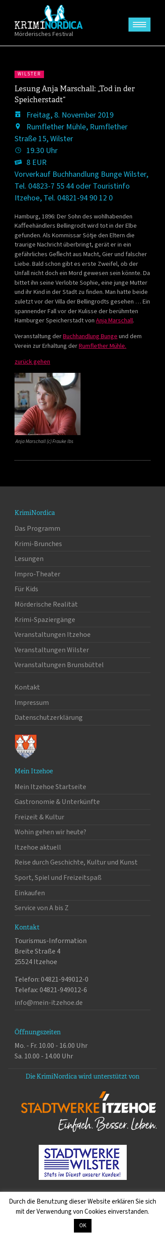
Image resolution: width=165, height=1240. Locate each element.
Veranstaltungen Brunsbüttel (59, 665)
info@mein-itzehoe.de (49, 1003)
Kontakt (27, 687)
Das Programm (37, 528)
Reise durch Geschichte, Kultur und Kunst (76, 862)
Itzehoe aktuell (38, 847)
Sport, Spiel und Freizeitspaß (58, 878)
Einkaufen (30, 893)
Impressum (32, 703)
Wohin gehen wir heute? (50, 832)
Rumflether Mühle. (102, 345)
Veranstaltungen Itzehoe (53, 635)
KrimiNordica (49, 16)
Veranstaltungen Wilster (52, 650)
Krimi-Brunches (38, 544)
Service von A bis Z (42, 908)
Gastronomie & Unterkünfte (57, 802)
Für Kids (26, 589)
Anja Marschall (114, 320)
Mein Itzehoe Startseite (50, 787)
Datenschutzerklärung (49, 717)
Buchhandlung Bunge (90, 336)
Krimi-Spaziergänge (45, 620)
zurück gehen (32, 361)
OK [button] (82, 1225)
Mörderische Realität (46, 604)
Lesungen (29, 559)
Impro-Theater (37, 574)
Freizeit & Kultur (39, 817)
